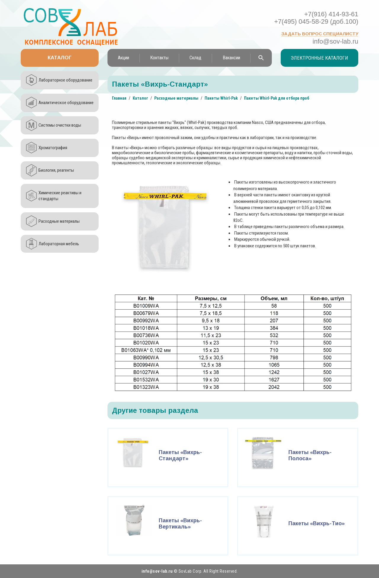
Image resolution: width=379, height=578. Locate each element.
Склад (195, 57)
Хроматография (52, 147)
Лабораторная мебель (58, 243)
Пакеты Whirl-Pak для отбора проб (276, 98)
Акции (123, 57)
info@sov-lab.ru (335, 41)
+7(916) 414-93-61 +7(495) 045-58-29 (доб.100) (316, 17)
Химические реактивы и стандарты (59, 195)
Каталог (60, 57)
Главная (119, 98)
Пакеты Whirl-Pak (221, 98)
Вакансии (231, 57)
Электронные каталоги (319, 58)
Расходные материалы (59, 221)
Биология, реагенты (56, 170)
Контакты (159, 57)
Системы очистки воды (59, 125)
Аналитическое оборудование (66, 102)
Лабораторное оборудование (65, 80)
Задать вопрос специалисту (319, 33)
